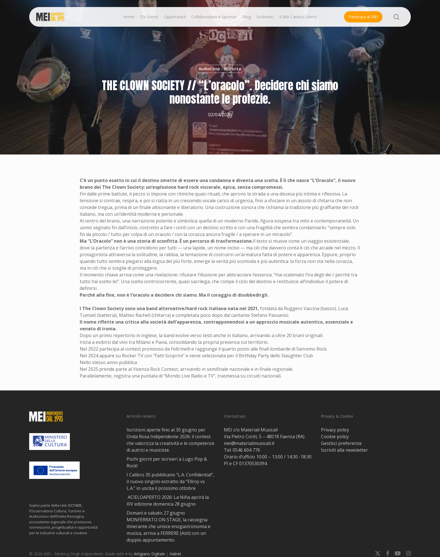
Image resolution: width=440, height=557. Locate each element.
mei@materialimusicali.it (249, 443)
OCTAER (74, 505)
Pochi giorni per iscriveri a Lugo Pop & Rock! (167, 462)
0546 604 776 (246, 450)
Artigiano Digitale (149, 553)
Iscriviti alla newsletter (344, 450)
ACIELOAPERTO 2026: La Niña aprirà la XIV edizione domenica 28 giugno (168, 500)
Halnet (175, 553)
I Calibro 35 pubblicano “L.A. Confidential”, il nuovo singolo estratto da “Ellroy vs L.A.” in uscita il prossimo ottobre (170, 481)
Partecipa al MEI (363, 16)
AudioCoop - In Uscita (220, 68)
